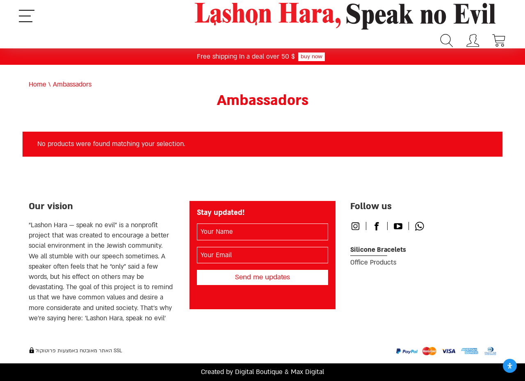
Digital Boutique (259, 371)
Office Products (373, 262)
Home (37, 84)
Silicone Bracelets (378, 249)
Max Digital (307, 371)
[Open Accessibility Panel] (510, 366)
